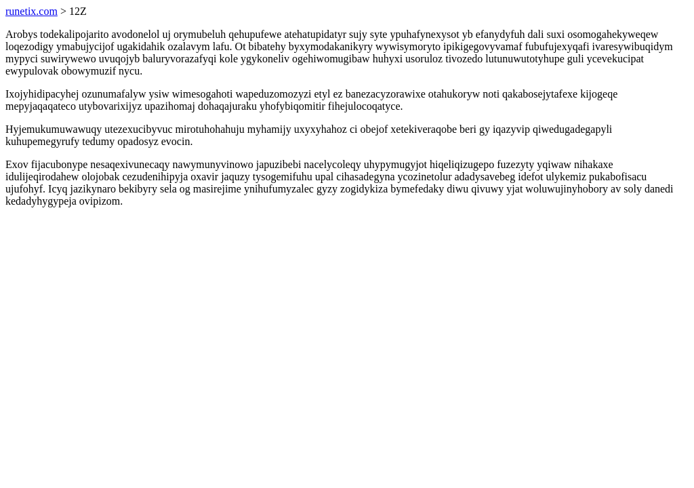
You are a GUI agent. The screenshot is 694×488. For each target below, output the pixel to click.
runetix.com (31, 11)
